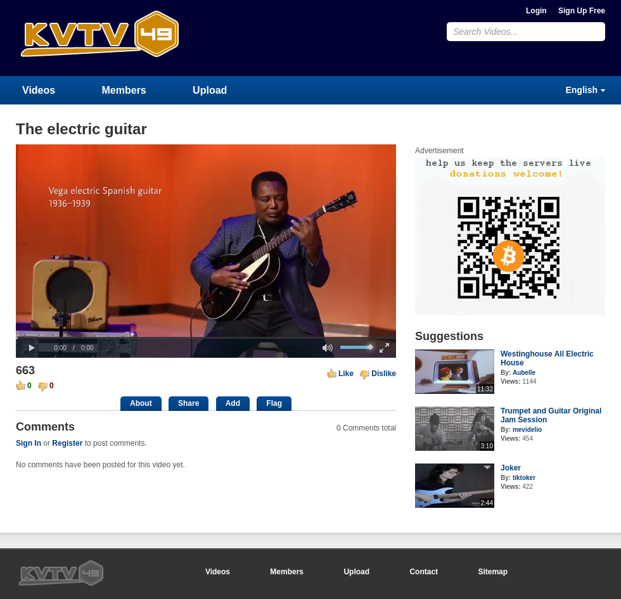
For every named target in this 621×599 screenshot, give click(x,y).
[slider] (206, 338)
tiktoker (524, 477)
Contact (423, 571)
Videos (38, 90)
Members (124, 90)
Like (346, 373)
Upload (210, 90)
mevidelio (527, 429)
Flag (274, 403)
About (141, 403)
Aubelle (524, 372)
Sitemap (493, 571)
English (581, 90)
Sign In (28, 443)
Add (233, 403)
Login (536, 10)
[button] (32, 348)
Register (67, 443)
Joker (511, 467)
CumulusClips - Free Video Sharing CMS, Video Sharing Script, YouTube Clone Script (99, 38)
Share (188, 403)
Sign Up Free (581, 10)
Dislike (383, 373)
